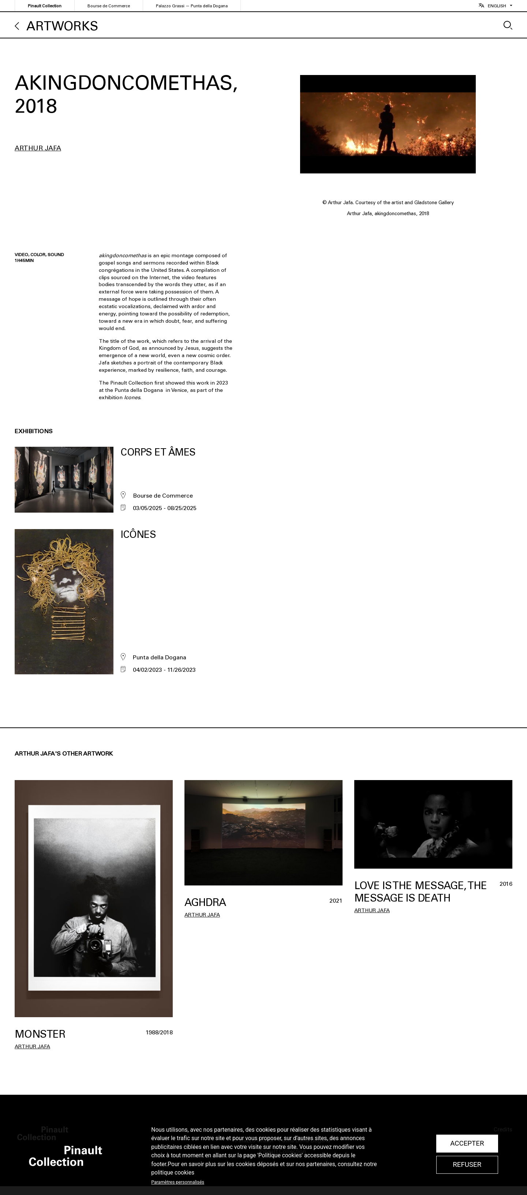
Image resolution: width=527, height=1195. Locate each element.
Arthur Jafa (38, 148)
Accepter (467, 1143)
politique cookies (172, 1172)
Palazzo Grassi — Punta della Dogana (192, 6)
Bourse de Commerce (108, 6)
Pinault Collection (44, 6)
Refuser (467, 1165)
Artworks (62, 26)
